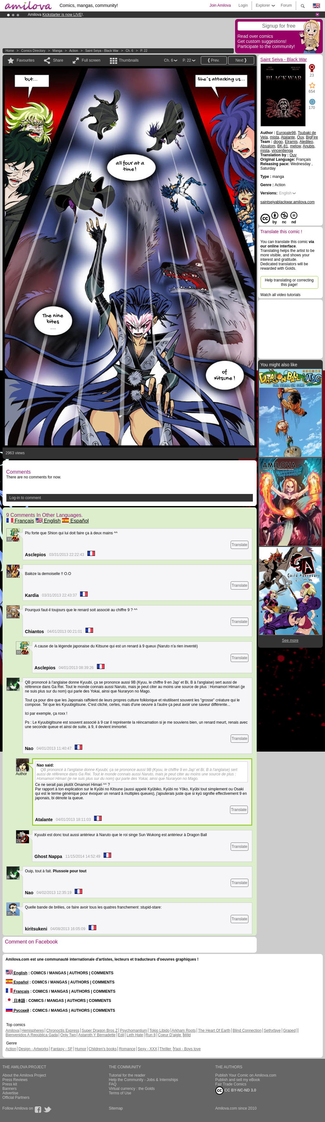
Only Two (68, 1035)
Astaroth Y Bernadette (97, 1035)
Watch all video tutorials (281, 295)
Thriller (165, 1049)
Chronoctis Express (62, 1030)
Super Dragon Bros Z (100, 1030)
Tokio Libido (159, 1030)
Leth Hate (134, 1035)
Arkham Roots (184, 1030)
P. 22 (143, 50)
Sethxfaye (272, 1030)
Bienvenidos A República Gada (32, 1035)
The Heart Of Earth (214, 1030)
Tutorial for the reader (127, 1075)
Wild (187, 1035)
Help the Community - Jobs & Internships (143, 1080)
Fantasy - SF (62, 1049)
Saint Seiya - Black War (101, 50)
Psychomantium (133, 1030)
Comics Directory (33, 50)
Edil (121, 1035)
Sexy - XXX (147, 1049)
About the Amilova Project (24, 1075)
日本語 (15, 1000)
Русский (17, 1010)
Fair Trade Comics (231, 1084)
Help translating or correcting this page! (289, 282)
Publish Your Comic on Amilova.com (245, 1075)
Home (10, 50)
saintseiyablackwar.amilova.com (288, 202)
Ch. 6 (129, 50)
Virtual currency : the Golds (132, 1088)
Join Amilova (220, 5)
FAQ (113, 1084)
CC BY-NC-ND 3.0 (235, 1090)
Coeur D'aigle (170, 1035)
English (48, 521)
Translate (239, 545)
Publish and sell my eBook (237, 1080)
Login (243, 5)
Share (58, 60)
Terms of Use (120, 1093)
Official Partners (16, 1097)
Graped (289, 1030)
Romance (127, 1049)
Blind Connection (247, 1030)
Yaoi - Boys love (187, 1049)
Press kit (10, 1084)
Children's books (103, 1049)
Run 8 (151, 1035)
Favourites (26, 60)
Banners (10, 1088)
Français (20, 521)
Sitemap (116, 1108)
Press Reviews (15, 1080)
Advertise (10, 1093)
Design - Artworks (33, 1049)
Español (75, 521)
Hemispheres (33, 1030)
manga (57, 50)
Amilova (12, 1030)
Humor (80, 1049)
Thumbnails (129, 60)
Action (73, 50)
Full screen (91, 60)
